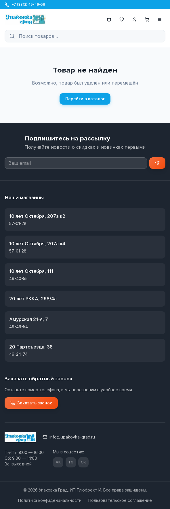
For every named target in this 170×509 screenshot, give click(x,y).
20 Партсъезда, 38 (31, 347)
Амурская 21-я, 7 (28, 319)
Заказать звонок (31, 402)
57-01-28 (17, 223)
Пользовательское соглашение (120, 500)
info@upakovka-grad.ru (69, 436)
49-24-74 (18, 354)
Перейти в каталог (85, 98)
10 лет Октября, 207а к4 (37, 243)
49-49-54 (18, 326)
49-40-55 (18, 278)
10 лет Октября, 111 (31, 271)
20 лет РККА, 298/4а (33, 299)
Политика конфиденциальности (49, 500)
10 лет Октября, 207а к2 (37, 216)
